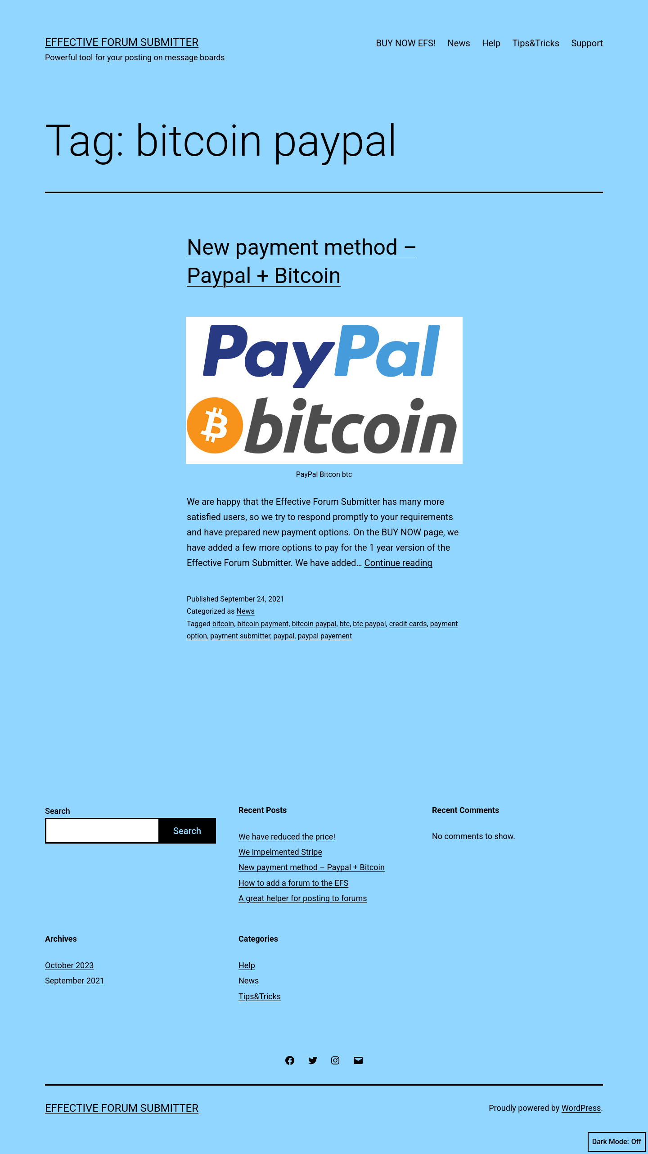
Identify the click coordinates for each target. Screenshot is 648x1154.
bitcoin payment (262, 624)
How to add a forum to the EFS (293, 883)
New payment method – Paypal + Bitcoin (311, 867)
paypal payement (324, 636)
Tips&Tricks (535, 43)
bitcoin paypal (314, 624)
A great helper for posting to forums (302, 898)
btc (345, 624)
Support (587, 43)
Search (57, 811)
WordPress (581, 1108)
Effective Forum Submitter (121, 42)
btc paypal (369, 624)
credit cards (408, 624)
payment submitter (240, 636)
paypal (284, 636)
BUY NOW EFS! (406, 43)
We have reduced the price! (286, 836)
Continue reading (398, 562)
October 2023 (69, 965)
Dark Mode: (616, 1141)
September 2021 (74, 980)
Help (491, 43)
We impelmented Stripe (280, 852)
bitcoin (223, 624)
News (459, 43)
